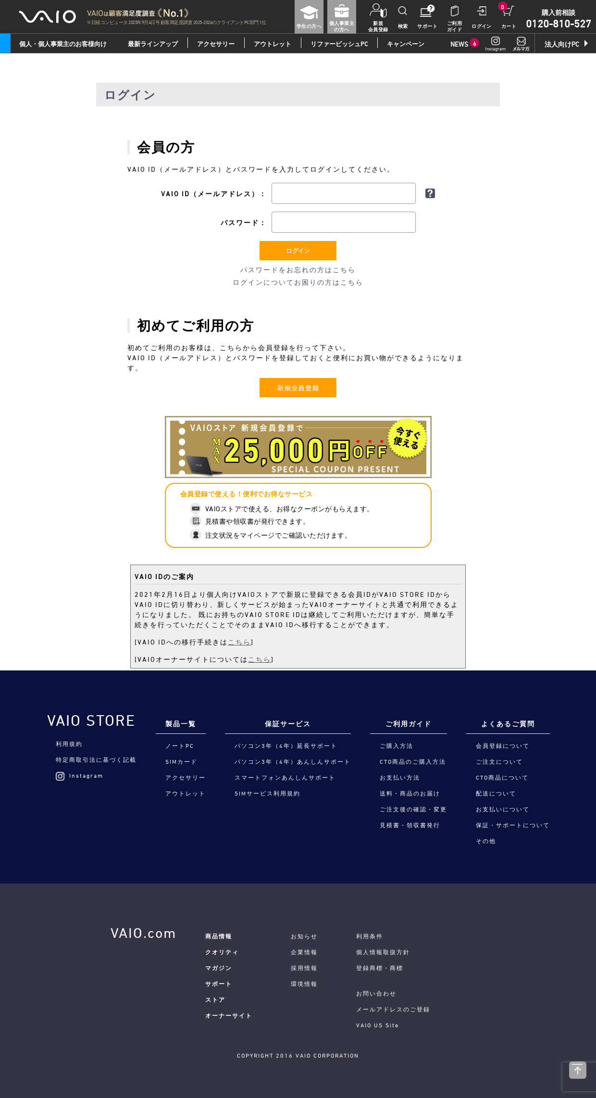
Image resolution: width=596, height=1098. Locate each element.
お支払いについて (503, 809)
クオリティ (222, 951)
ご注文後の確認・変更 (413, 809)
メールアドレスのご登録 (393, 1009)
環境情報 (304, 983)
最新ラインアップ (153, 44)
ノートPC (179, 745)
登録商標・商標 (379, 967)
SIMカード (181, 761)
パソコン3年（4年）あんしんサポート (293, 761)
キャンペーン (405, 44)
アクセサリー (216, 44)
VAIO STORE (91, 720)
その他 (486, 840)
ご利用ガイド (408, 723)
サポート (218, 983)
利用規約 (69, 743)
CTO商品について (502, 777)
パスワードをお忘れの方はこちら (298, 269)
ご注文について (499, 761)
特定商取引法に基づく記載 (96, 759)
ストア (215, 999)
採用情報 (304, 967)
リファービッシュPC (339, 44)
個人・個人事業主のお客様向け (63, 44)
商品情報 (218, 936)
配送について (496, 793)
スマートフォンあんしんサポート (285, 777)
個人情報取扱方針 (383, 951)
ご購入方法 (396, 745)
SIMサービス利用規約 (267, 793)
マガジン (218, 967)
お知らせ (304, 936)
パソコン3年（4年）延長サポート (286, 745)
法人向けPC (562, 44)
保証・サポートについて (513, 824)
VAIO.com (143, 933)
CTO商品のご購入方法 (413, 761)
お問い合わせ (376, 993)
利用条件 (369, 936)
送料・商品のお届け (410, 793)
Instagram (79, 775)
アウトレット (272, 44)
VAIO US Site (377, 1025)
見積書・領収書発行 (410, 824)
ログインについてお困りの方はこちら (298, 282)
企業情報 (304, 951)
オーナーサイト (228, 1015)
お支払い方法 (400, 777)
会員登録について (503, 745)
